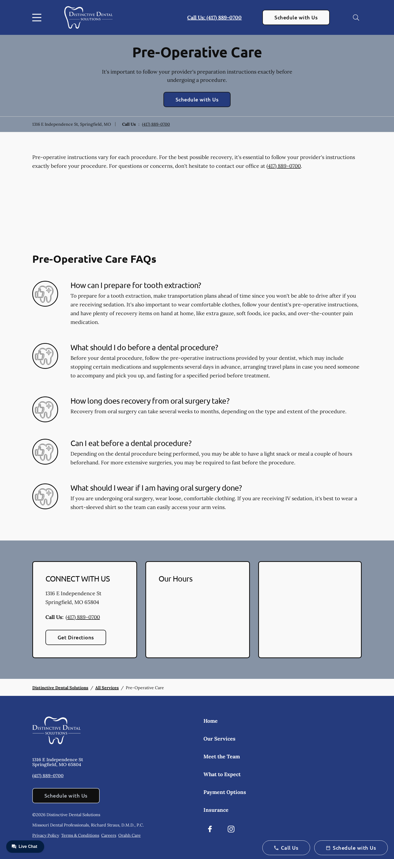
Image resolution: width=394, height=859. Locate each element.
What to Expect (222, 774)
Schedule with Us (296, 17)
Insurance (215, 810)
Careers (108, 835)
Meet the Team (221, 756)
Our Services (219, 738)
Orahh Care (129, 835)
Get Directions (76, 637)
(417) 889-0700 (156, 124)
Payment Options (224, 792)
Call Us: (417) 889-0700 (214, 17)
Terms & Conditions (80, 835)
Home (210, 721)
